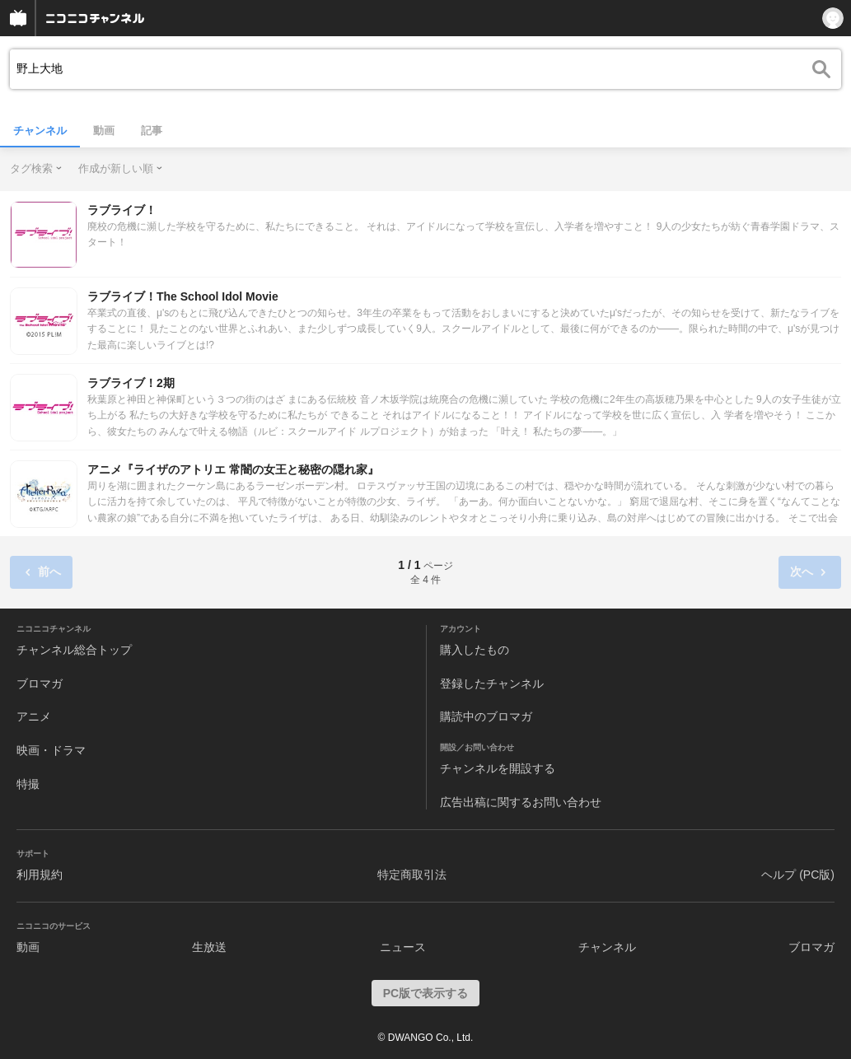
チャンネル (40, 130)
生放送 (209, 947)
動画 (104, 130)
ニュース (403, 947)
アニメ (33, 716)
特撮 (28, 784)
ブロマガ (39, 683)
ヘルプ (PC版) (798, 874)
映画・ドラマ (51, 750)
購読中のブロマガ (486, 716)
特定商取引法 (412, 874)
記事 (151, 130)
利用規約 (39, 874)
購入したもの (474, 649)
